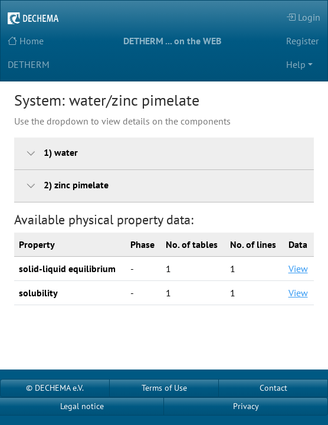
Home (26, 41)
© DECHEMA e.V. (55, 387)
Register (302, 41)
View (298, 268)
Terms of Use (164, 387)
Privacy (246, 406)
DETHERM (29, 64)
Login (303, 17)
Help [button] (296, 64)
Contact (273, 387)
